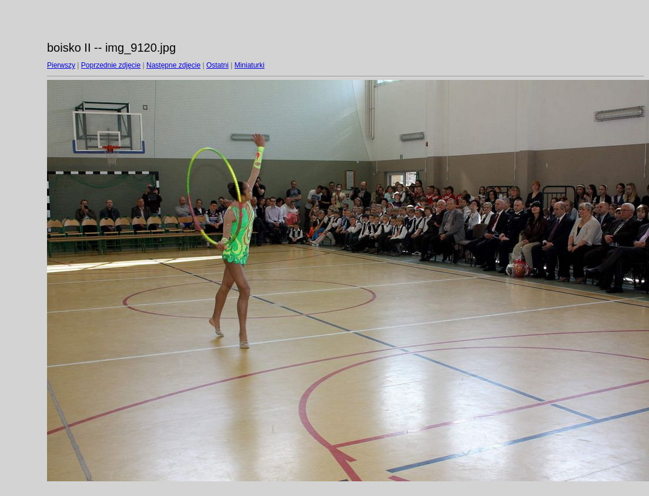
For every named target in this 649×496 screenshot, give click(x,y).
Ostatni (217, 65)
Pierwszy (61, 65)
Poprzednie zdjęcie (110, 65)
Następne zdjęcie (173, 65)
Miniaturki (250, 65)
